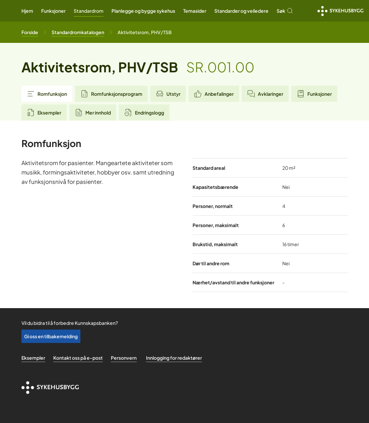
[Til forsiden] (29, 32)
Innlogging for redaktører (174, 358)
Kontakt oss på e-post (78, 358)
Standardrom (88, 11)
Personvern (124, 358)
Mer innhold (93, 113)
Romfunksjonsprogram (111, 94)
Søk (285, 11)
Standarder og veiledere (241, 11)
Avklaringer (265, 94)
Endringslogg (144, 113)
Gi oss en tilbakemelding (51, 336)
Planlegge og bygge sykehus (143, 11)
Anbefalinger (214, 94)
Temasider (194, 11)
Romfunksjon (47, 94)
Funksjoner (53, 11)
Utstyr (168, 94)
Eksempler (44, 113)
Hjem (27, 11)
